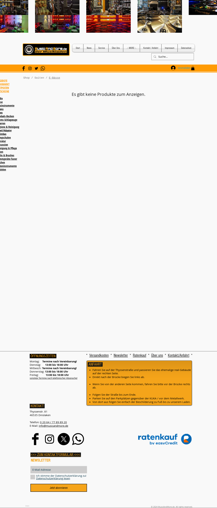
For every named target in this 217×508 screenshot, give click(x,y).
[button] (193, 68)
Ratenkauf (139, 355)
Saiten (39, 77)
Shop (26, 77)
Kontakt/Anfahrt (178, 355)
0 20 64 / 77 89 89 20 (53, 422)
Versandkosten (99, 355)
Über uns (157, 355)
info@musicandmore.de (53, 425)
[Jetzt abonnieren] (58, 488)
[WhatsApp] (43, 68)
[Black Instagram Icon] (30, 68)
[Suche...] (172, 56)
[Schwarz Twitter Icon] (36, 68)
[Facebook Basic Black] (23, 68)
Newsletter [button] (121, 355)
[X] (64, 439)
